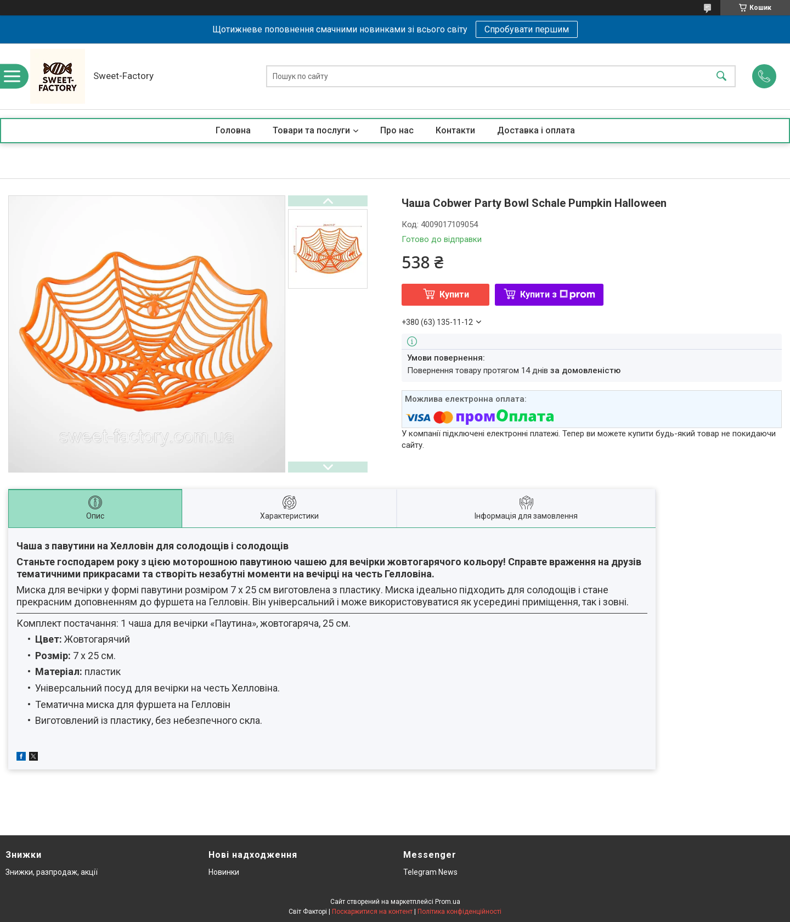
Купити (454, 294)
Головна (233, 130)
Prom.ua (447, 902)
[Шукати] (721, 76)
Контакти (455, 130)
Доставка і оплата (536, 130)
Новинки (223, 872)
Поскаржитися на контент (372, 911)
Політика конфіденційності (459, 911)
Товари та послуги (311, 130)
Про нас (397, 130)
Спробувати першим (526, 29)
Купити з (557, 294)
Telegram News (430, 872)
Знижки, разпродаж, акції (51, 872)
